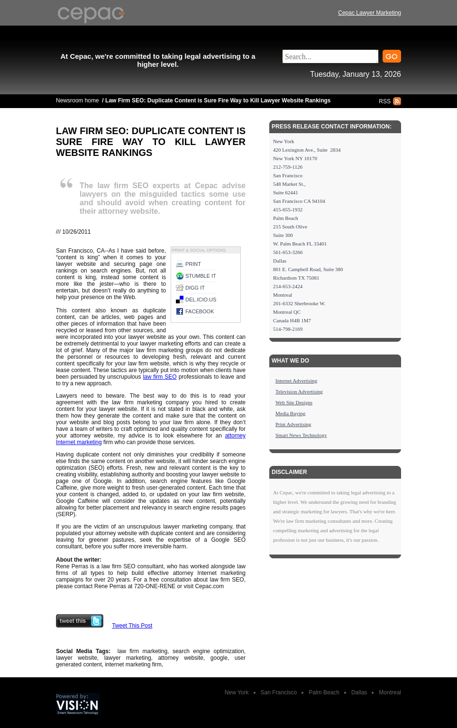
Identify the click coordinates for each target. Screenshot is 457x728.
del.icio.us (200, 299)
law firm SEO (159, 376)
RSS (385, 101)
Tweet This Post (132, 625)
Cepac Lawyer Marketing (369, 12)
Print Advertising (293, 424)
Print (193, 264)
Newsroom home (77, 100)
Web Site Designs (293, 402)
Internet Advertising (296, 380)
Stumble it (200, 276)
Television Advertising (299, 391)
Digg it (195, 288)
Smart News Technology (301, 435)
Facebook (199, 311)
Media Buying (290, 413)
